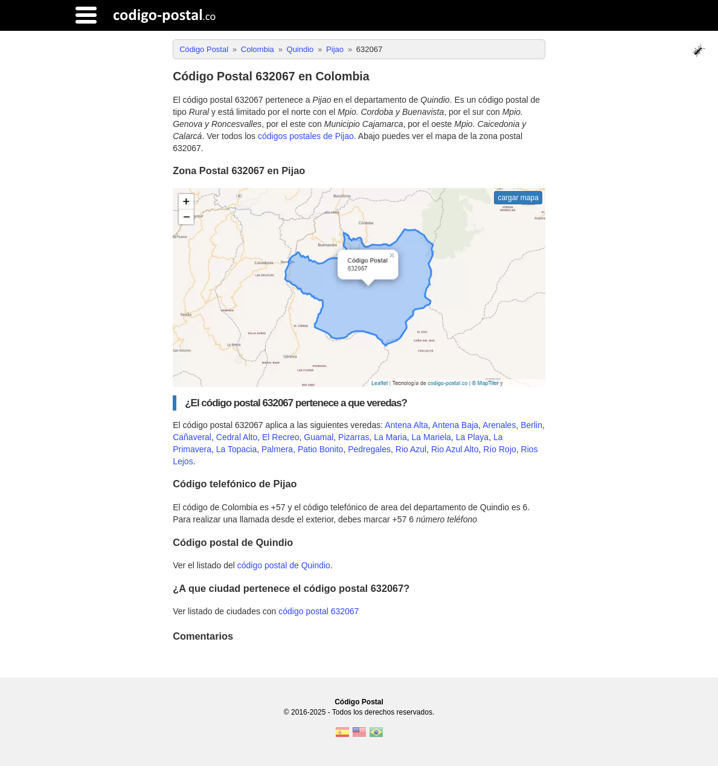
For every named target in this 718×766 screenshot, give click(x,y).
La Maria (390, 437)
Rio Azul (411, 449)
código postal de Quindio (283, 565)
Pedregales (369, 449)
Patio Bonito (321, 449)
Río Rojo (499, 449)
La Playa (472, 437)
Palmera (277, 449)
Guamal (318, 437)
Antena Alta (406, 425)
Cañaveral (192, 437)
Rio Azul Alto (455, 449)
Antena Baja (455, 425)
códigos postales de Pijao (306, 136)
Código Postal (359, 702)
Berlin (531, 425)
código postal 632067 (318, 611)
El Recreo (280, 437)
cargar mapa (518, 197)
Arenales (499, 425)
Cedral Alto (236, 437)
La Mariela (430, 437)
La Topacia (236, 449)
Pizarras (353, 437)
